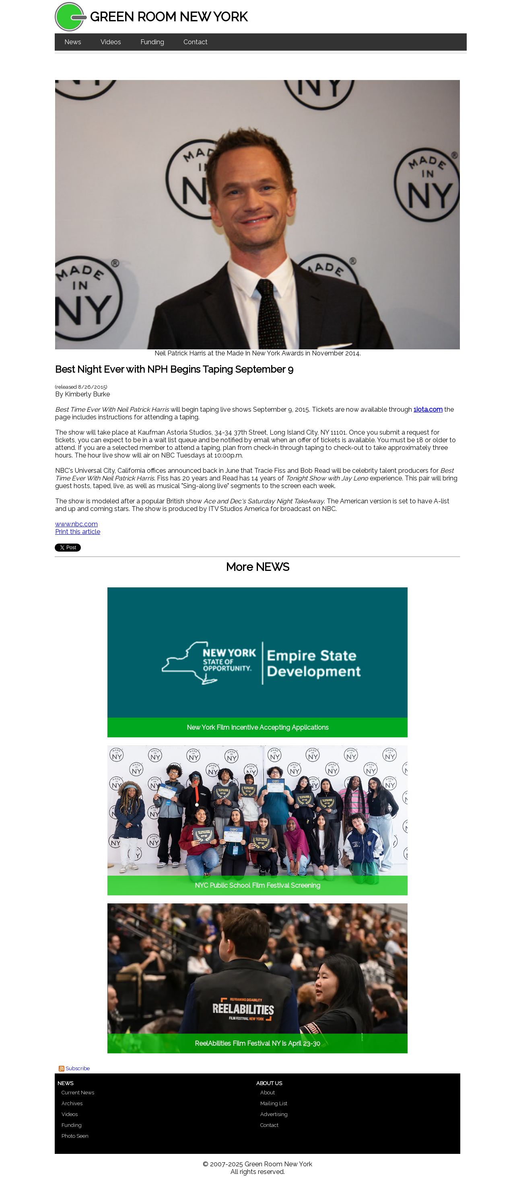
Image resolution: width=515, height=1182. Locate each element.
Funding (152, 42)
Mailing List (273, 1103)
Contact (195, 42)
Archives (72, 1103)
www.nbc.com (76, 524)
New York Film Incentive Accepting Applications (258, 727)
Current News (78, 1093)
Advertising (274, 1114)
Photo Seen (75, 1136)
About (267, 1093)
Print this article (77, 532)
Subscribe (78, 1068)
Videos (111, 42)
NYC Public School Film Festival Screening (257, 885)
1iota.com (428, 409)
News (72, 42)
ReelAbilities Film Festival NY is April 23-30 (257, 1043)
